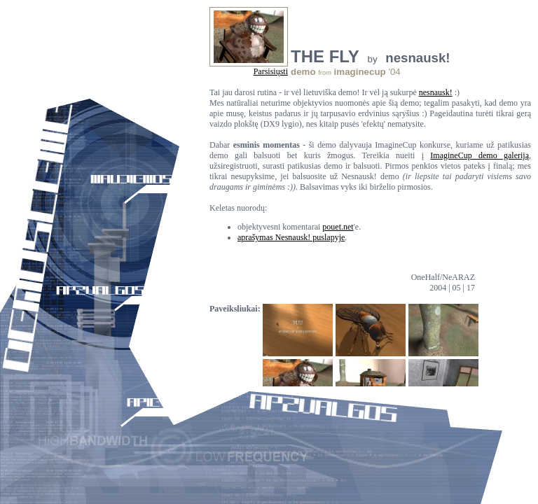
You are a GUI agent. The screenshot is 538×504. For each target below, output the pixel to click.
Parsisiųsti (271, 71)
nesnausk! (436, 92)
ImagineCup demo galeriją (479, 155)
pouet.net (337, 227)
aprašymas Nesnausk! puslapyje (291, 237)
